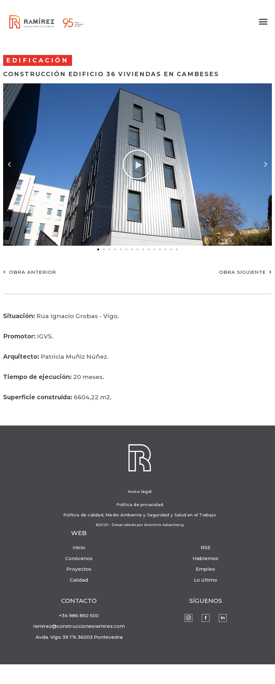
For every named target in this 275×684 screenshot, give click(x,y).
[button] (263, 22)
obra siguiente (245, 272)
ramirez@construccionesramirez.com (79, 626)
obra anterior (29, 272)
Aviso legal (140, 491)
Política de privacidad (139, 504)
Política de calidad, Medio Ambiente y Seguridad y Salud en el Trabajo (139, 514)
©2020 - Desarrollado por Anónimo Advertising (140, 525)
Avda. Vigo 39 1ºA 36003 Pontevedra (79, 637)
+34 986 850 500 (79, 615)
